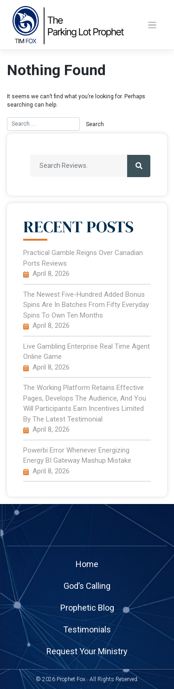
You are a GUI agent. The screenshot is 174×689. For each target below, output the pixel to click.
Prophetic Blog (87, 607)
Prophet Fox (71, 679)
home (87, 564)
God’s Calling (87, 586)
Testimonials (87, 629)
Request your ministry (87, 651)
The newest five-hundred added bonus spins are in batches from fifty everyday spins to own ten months (86, 304)
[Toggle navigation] (152, 25)
